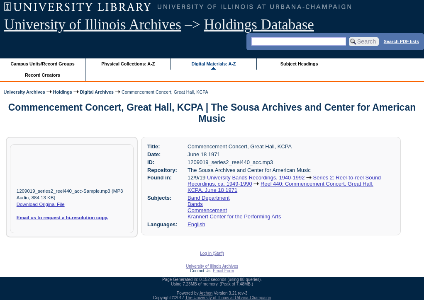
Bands (195, 204)
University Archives (24, 92)
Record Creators (42, 75)
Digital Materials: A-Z (213, 63)
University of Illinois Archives (92, 25)
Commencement (207, 210)
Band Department (209, 198)
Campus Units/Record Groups (43, 63)
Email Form (223, 271)
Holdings (62, 92)
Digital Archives (97, 92)
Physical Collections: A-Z (128, 63)
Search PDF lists (401, 41)
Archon (206, 293)
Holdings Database (259, 25)
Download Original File (41, 204)
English (196, 224)
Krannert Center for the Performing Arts (234, 216)
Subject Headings (299, 63)
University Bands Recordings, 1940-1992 (256, 177)
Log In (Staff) (212, 253)
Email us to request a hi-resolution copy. (62, 217)
